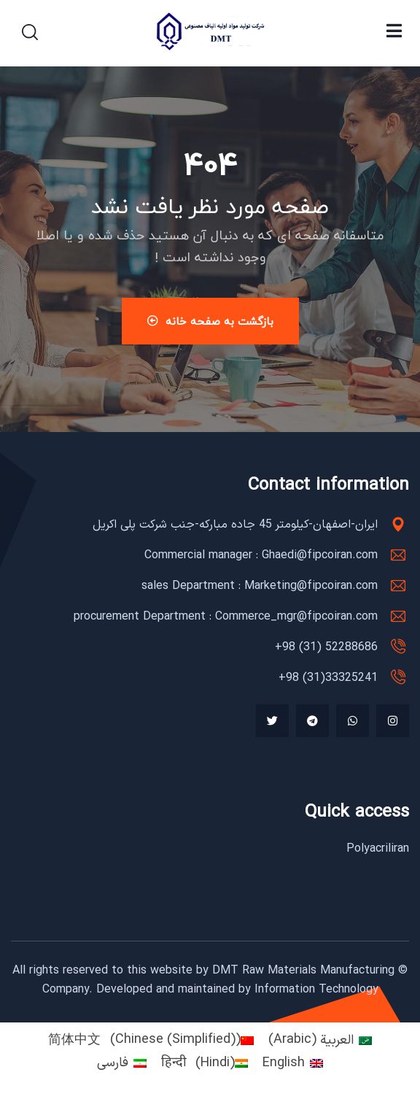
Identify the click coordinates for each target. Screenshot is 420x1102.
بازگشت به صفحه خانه (210, 321)
